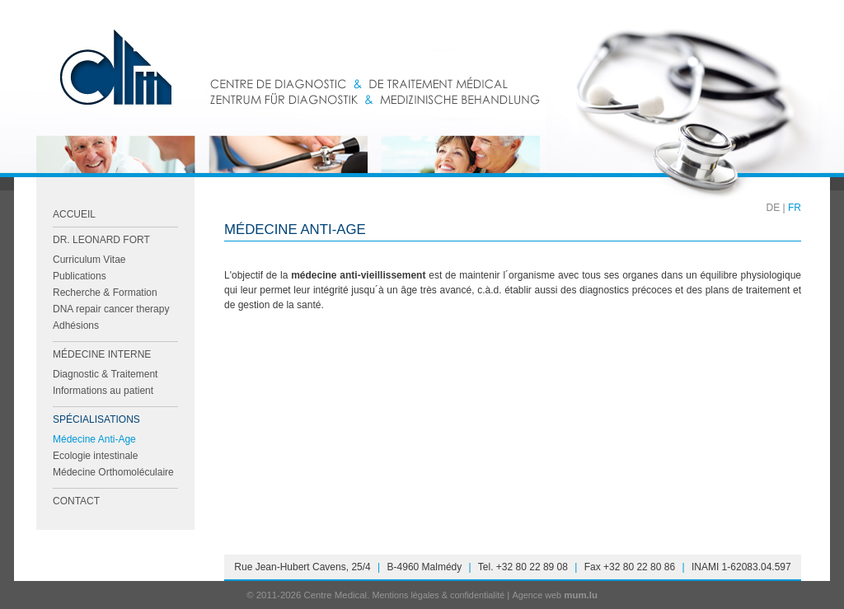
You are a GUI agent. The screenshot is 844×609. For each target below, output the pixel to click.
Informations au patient (103, 390)
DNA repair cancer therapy (111, 309)
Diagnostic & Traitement (105, 374)
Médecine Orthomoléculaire (113, 472)
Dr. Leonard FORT (101, 240)
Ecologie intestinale (95, 455)
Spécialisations (96, 419)
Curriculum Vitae (89, 259)
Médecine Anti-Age (94, 439)
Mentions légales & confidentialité (438, 595)
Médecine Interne (102, 354)
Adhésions (76, 325)
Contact (76, 501)
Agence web (537, 595)
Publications (79, 276)
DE (774, 207)
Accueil (74, 214)
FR (794, 207)
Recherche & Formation (105, 292)
